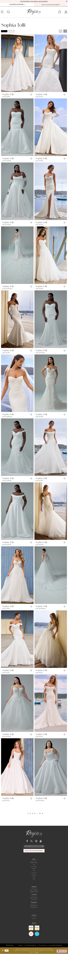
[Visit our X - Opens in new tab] (31, 841)
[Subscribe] (42, 846)
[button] (60, 12)
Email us (34, 918)
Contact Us (34, 872)
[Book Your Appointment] (50, 4)
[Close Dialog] (2, 950)
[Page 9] (40, 813)
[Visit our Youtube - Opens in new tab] (41, 841)
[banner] (34, 12)
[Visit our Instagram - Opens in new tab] (36, 841)
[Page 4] (35, 813)
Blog (34, 879)
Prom (34, 864)
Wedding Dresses (34, 862)
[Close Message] (66, 1)
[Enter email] (34, 846)
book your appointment (34, 851)
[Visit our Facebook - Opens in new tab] (27, 841)
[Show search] (8, 12)
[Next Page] (42, 813)
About (34, 877)
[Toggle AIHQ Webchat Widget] (62, 951)
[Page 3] (32, 813)
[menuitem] (17, 5)
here (37, 952)
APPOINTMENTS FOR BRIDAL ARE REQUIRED (34, 1)
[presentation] (17, 63)
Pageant (34, 868)
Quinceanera (34, 866)
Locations (34, 875)
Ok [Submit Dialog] (7, 950)
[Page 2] (30, 813)
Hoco (34, 870)
